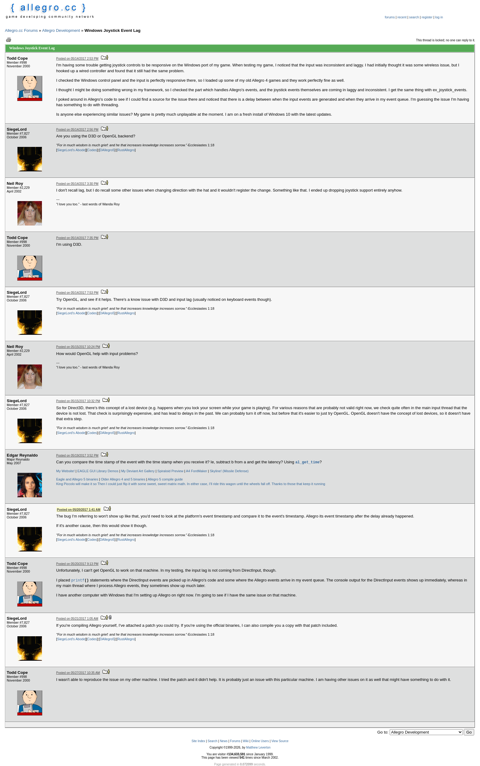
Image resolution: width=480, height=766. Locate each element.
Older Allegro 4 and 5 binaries (123, 479)
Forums (235, 741)
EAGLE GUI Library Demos (97, 471)
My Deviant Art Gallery (138, 471)
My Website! (65, 471)
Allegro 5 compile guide (165, 479)
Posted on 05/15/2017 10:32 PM (78, 401)
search (414, 17)
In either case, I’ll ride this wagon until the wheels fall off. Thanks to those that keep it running (256, 484)
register (427, 17)
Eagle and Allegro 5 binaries (77, 479)
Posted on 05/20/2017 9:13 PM (77, 564)
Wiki (246, 741)
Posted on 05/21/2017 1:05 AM (77, 618)
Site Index (198, 741)
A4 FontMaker (196, 471)
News (223, 741)
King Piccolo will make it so (76, 484)
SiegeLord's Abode (71, 150)
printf (77, 580)
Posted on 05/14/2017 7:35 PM (77, 238)
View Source (279, 741)
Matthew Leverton (258, 747)
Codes (92, 150)
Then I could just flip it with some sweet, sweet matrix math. (141, 484)
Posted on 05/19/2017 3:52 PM (77, 455)
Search (212, 741)
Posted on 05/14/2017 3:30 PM (77, 183)
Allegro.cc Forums (21, 30)
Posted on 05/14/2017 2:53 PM (77, 58)
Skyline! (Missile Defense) (229, 471)
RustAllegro (126, 150)
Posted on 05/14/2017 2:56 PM (77, 129)
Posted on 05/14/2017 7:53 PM (77, 292)
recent (402, 17)
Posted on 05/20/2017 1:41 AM (78, 509)
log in (439, 17)
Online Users (260, 741)
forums (390, 17)
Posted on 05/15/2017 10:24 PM (78, 347)
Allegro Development (61, 30)
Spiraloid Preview (170, 471)
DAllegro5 (107, 150)
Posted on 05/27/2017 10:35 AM (78, 672)
